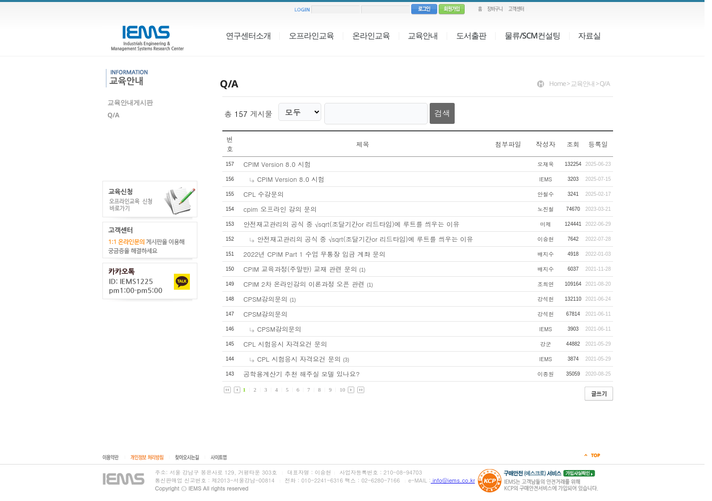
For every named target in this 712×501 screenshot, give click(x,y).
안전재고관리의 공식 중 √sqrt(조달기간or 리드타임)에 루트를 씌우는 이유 (351, 220)
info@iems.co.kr (453, 480)
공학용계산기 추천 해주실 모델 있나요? (301, 370)
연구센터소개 (248, 35)
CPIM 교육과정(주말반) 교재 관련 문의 (301, 265)
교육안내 (423, 35)
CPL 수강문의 (263, 190)
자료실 (589, 35)
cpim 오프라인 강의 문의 (280, 205)
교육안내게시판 (130, 102)
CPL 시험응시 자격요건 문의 (285, 340)
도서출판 (471, 35)
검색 (432, 111)
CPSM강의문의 (265, 295)
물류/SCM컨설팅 (532, 35)
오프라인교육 (311, 35)
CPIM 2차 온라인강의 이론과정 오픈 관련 (304, 280)
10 (342, 386)
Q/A (113, 114)
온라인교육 (371, 35)
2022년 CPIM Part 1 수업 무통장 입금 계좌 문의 (314, 250)
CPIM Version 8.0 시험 (277, 160)
